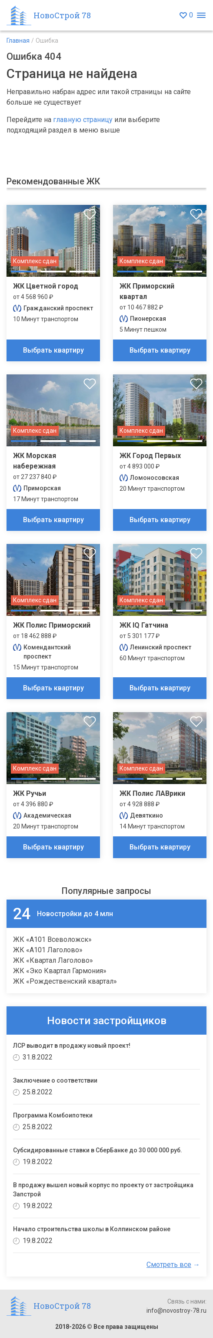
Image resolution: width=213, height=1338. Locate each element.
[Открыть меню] (201, 15)
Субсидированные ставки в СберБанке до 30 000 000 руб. (97, 1150)
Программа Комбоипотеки (53, 1115)
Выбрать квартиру (53, 350)
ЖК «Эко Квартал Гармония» (59, 971)
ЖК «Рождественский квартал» (65, 981)
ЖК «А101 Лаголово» (48, 950)
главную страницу (83, 119)
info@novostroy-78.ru (176, 1310)
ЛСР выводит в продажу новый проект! (71, 1045)
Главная (18, 40)
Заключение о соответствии (55, 1080)
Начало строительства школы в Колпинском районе (91, 1229)
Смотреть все (168, 1264)
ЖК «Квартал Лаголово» (53, 960)
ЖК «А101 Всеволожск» (52, 939)
